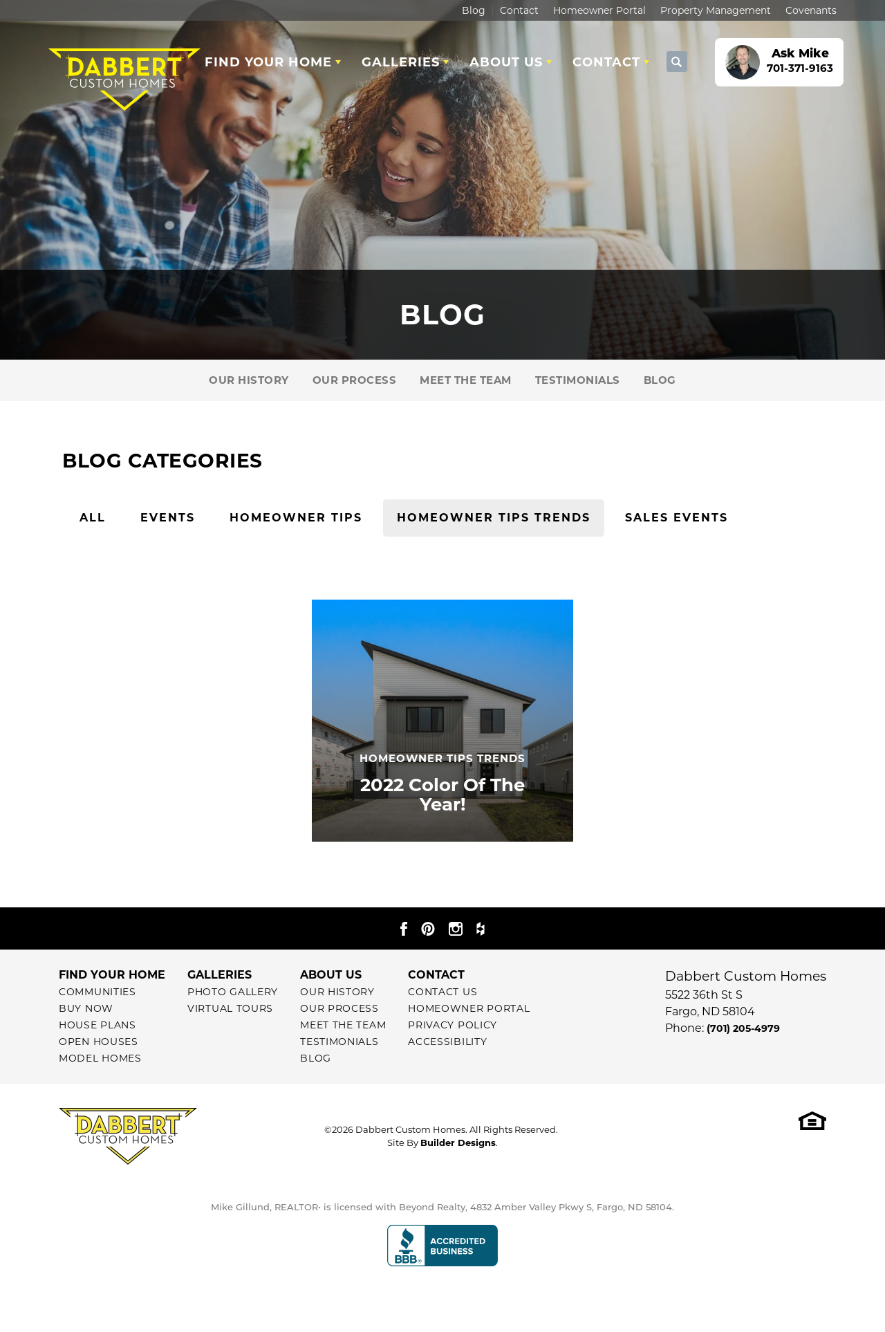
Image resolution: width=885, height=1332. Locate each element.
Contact (519, 10)
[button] (677, 62)
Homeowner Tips (296, 517)
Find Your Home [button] (268, 62)
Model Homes (100, 1058)
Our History (249, 380)
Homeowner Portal (599, 10)
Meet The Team (466, 380)
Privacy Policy (452, 1025)
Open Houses (98, 1041)
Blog (473, 10)
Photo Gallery (232, 992)
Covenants (811, 10)
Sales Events (676, 517)
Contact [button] (606, 62)
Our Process (355, 380)
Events (167, 517)
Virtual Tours (230, 1008)
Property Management (715, 10)
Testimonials (577, 380)
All (93, 517)
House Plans (97, 1025)
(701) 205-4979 (743, 1028)
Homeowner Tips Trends (493, 517)
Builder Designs (458, 1142)
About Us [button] (506, 62)
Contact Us (442, 992)
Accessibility (447, 1041)
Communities (97, 992)
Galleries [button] (401, 62)
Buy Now (86, 1008)
